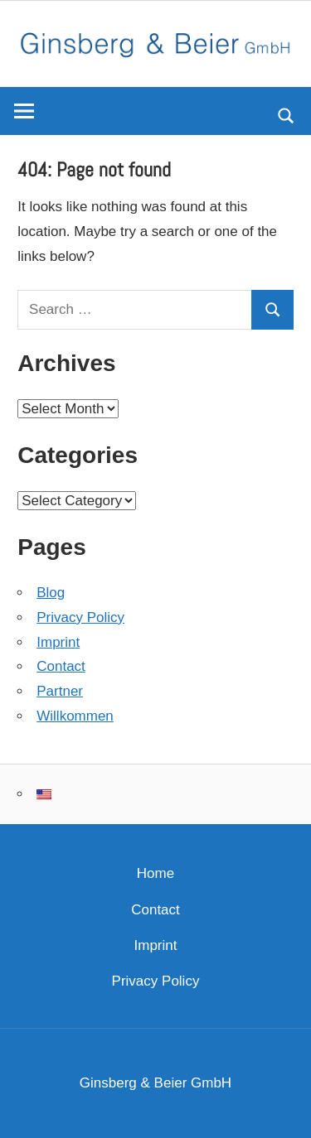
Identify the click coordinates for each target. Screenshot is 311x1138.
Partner (59, 691)
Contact (60, 666)
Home (155, 873)
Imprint (58, 642)
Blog (50, 592)
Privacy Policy (80, 617)
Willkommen (75, 716)
